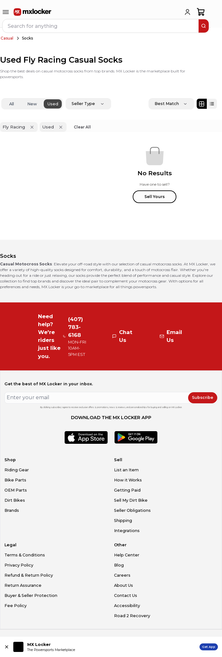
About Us (123, 585)
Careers (122, 575)
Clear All (82, 127)
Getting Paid (127, 490)
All (11, 104)
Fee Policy (15, 605)
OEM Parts (15, 490)
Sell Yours (154, 196)
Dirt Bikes (14, 500)
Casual (7, 38)
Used (53, 104)
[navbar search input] (101, 26)
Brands (11, 510)
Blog (119, 565)
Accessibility (127, 605)
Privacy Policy (18, 565)
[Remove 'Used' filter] (61, 127)
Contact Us (125, 595)
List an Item (126, 470)
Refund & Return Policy (28, 575)
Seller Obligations (132, 510)
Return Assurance (22, 585)
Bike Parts (15, 480)
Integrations (127, 530)
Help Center (126, 555)
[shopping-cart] (200, 12)
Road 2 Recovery (132, 615)
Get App (208, 646)
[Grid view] (202, 104)
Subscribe (202, 397)
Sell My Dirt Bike (131, 500)
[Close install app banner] (6, 646)
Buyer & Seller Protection (30, 595)
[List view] (212, 104)
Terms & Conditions (24, 555)
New (32, 104)
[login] (187, 12)
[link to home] (33, 12)
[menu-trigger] (6, 12)
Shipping (123, 520)
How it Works (128, 480)
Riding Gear (16, 470)
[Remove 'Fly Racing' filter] (32, 127)
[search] (204, 26)
